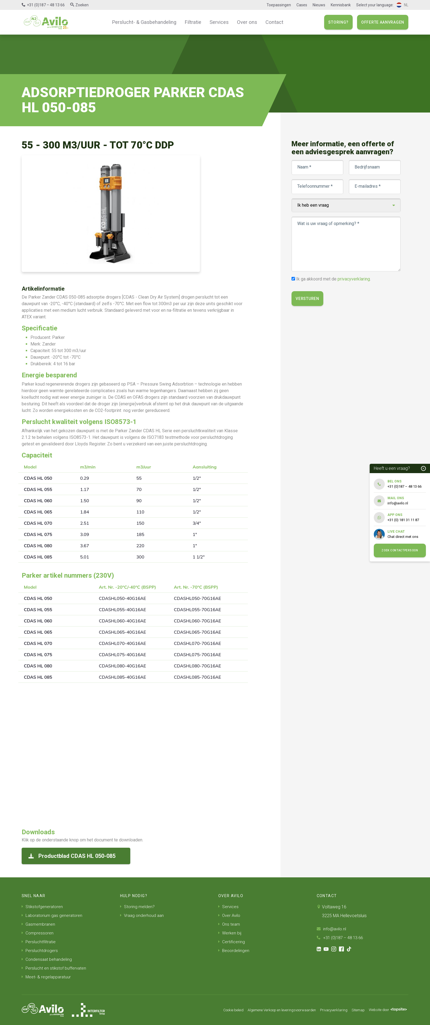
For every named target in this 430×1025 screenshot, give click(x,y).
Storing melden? (137, 906)
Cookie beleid (216, 1010)
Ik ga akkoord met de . (334, 279)
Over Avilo (230, 915)
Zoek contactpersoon (399, 550)
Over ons (244, 22)
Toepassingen (279, 5)
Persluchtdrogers (40, 950)
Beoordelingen (234, 950)
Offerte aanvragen (382, 22)
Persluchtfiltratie (39, 941)
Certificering (231, 941)
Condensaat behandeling (47, 959)
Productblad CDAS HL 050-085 (72, 856)
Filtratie (193, 22)
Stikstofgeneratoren (43, 906)
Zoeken (82, 5)
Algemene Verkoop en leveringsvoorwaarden (270, 1010)
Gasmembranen (39, 924)
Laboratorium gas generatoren (53, 915)
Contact (269, 22)
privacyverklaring (354, 279)
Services (218, 22)
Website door (386, 1010)
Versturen (307, 298)
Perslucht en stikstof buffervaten (54, 968)
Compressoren (38, 933)
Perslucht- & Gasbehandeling (147, 22)
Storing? (338, 22)
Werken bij (230, 933)
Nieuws (319, 5)
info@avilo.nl (332, 928)
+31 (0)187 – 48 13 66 (46, 5)
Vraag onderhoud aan (143, 915)
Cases (301, 5)
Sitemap (354, 1010)
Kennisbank (341, 5)
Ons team (229, 924)
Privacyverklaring (328, 1010)
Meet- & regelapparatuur (47, 976)
